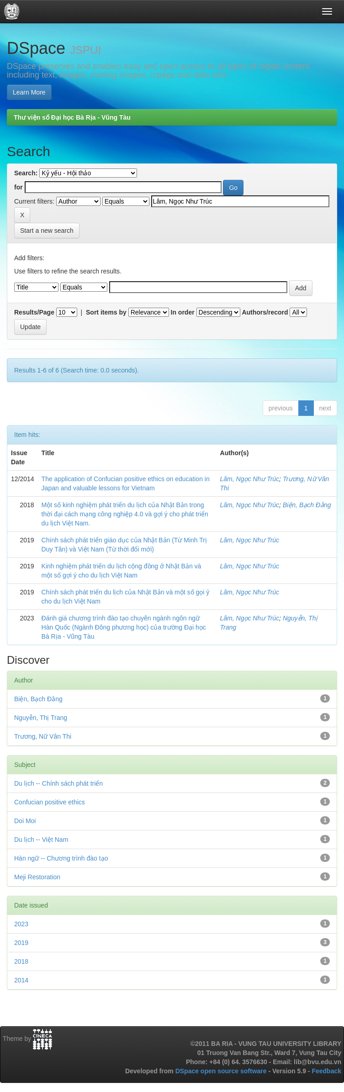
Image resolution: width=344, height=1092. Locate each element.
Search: (25, 173)
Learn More (29, 92)
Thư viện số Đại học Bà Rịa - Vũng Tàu (72, 117)
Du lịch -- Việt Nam (41, 839)
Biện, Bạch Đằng (307, 505)
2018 (21, 961)
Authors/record (265, 312)
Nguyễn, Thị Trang (40, 717)
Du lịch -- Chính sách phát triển (58, 783)
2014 (21, 980)
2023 (21, 924)
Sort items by (106, 312)
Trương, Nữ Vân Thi (42, 736)
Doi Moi (25, 820)
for (18, 187)
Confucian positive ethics (49, 802)
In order (183, 312)
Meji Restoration (37, 877)
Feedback (326, 1071)
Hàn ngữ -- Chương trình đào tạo (61, 858)
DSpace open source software (222, 1071)
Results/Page (34, 312)
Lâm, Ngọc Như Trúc (250, 479)
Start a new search (47, 230)
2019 (21, 942)
